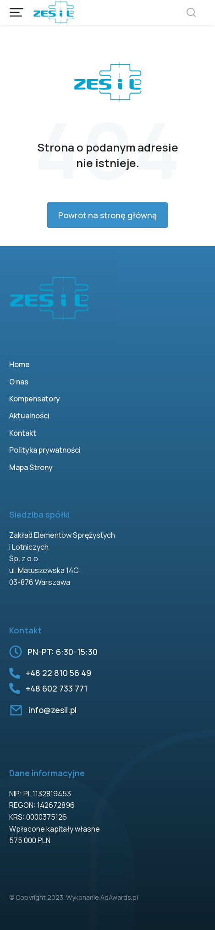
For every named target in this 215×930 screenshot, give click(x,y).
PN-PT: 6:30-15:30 (63, 651)
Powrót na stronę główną (107, 215)
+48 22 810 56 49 (58, 672)
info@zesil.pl (52, 709)
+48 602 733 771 (57, 688)
